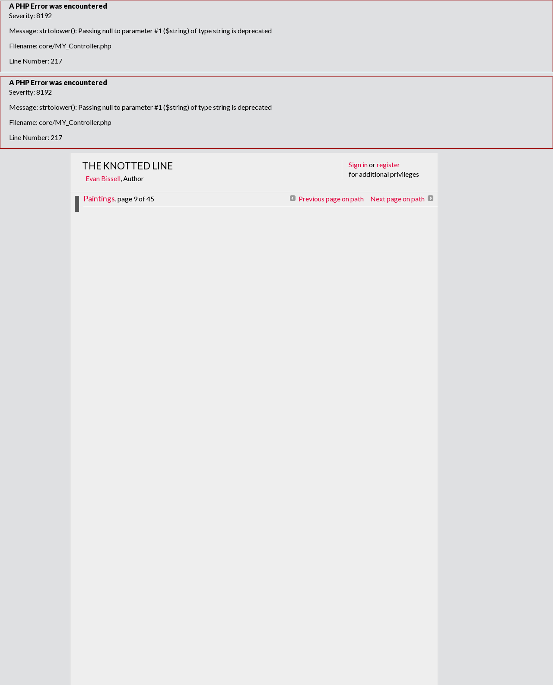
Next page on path (397, 198)
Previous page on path (331, 198)
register (388, 164)
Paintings (99, 198)
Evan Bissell (103, 178)
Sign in (358, 164)
